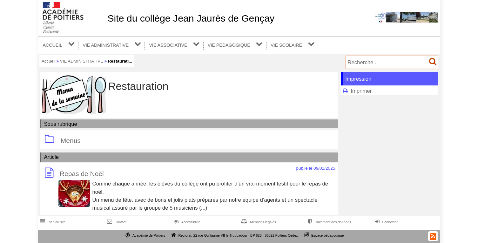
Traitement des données (329, 222)
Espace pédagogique (327, 235)
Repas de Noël (82, 174)
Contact (116, 222)
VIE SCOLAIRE (286, 45)
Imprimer (361, 91)
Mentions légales (258, 222)
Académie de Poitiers (148, 235)
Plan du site (52, 222)
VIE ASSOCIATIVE (168, 45)
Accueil (48, 61)
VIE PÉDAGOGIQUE (229, 45)
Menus (71, 140)
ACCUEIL (52, 45)
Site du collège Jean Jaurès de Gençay (190, 18)
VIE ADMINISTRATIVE (106, 45)
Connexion (386, 222)
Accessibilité (186, 222)
